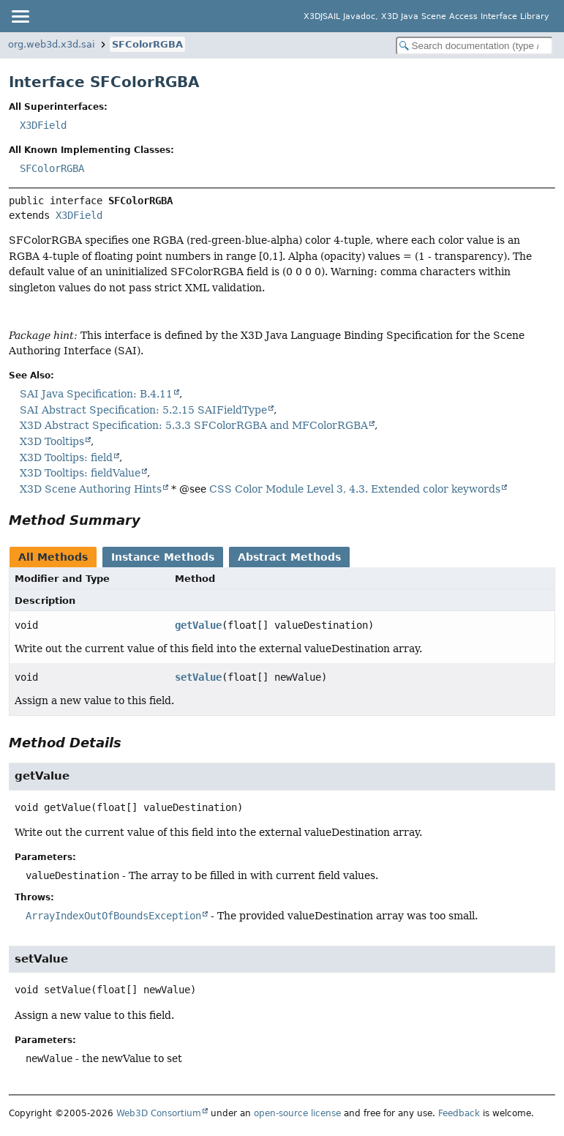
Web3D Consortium (158, 1113)
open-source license (297, 1113)
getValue (198, 625)
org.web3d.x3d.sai (51, 44)
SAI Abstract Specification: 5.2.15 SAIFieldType (143, 410)
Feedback (459, 1113)
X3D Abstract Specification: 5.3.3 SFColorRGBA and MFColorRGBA (194, 425)
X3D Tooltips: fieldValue (80, 473)
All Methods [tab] (53, 557)
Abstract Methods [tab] (289, 557)
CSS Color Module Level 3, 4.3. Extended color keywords (354, 489)
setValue (198, 677)
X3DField (43, 125)
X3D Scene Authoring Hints (91, 489)
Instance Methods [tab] (162, 557)
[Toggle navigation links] (19, 16)
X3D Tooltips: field (66, 457)
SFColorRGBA (147, 44)
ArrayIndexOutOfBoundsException (113, 916)
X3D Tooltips (52, 441)
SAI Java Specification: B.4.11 (96, 394)
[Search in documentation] (474, 46)
